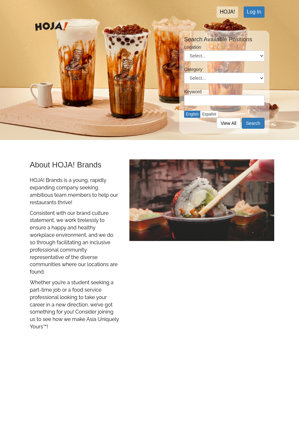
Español (209, 114)
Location (192, 47)
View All (229, 123)
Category (193, 69)
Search (253, 123)
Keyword (192, 91)
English (192, 114)
